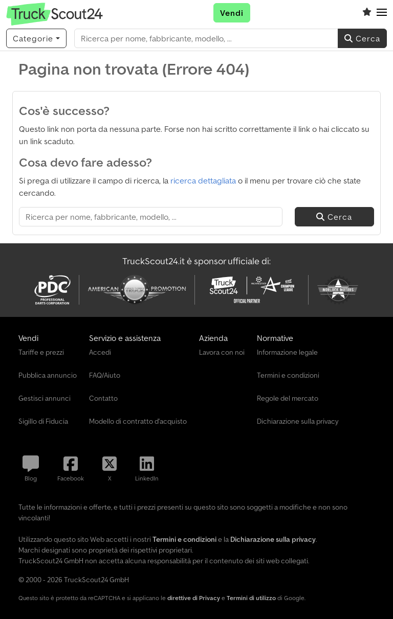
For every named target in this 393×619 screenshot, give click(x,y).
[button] (382, 12)
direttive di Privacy (193, 598)
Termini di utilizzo (251, 598)
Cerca (362, 38)
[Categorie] (36, 38)
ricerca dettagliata (203, 180)
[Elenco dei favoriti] (367, 12)
